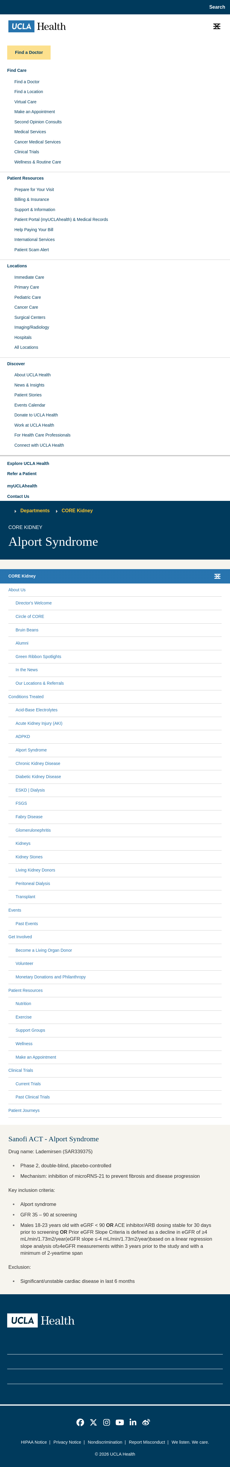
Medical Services (30, 131)
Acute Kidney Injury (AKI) (39, 723)
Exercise (24, 1017)
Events (14, 910)
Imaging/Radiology (31, 327)
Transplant (25, 896)
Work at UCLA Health (34, 425)
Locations (17, 265)
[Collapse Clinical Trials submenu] (220, 1070)
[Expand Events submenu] (120, 910)
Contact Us (18, 496)
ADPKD (23, 736)
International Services (34, 239)
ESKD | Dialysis (30, 790)
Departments (35, 510)
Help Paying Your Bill (33, 229)
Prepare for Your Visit (34, 189)
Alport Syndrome (31, 750)
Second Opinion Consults (38, 121)
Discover (16, 363)
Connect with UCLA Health (39, 445)
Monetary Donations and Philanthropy (51, 977)
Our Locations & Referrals (40, 683)
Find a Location (28, 91)
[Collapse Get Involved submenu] (220, 937)
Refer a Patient (22, 473)
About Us (17, 589)
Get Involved (20, 936)
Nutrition (23, 1003)
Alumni (22, 643)
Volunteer (24, 963)
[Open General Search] (215, 7)
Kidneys (23, 843)
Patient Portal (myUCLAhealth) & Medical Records (61, 219)
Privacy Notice (67, 1442)
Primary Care (26, 287)
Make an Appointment (34, 111)
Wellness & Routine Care (37, 162)
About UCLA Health (32, 374)
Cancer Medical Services (37, 142)
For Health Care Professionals (42, 435)
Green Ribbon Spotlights (38, 656)
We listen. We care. (190, 1442)
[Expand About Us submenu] (122, 590)
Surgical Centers (30, 317)
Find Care (17, 70)
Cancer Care (26, 307)
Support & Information (34, 209)
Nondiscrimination (105, 1442)
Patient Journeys (24, 1110)
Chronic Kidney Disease (38, 763)
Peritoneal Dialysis (33, 883)
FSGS (21, 803)
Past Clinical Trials (33, 1097)
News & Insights (29, 385)
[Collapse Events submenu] (220, 910)
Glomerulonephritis (33, 830)
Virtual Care (25, 101)
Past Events (27, 923)
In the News (27, 669)
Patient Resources (25, 178)
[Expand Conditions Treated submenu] (131, 696)
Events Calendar (30, 405)
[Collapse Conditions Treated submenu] (220, 696)
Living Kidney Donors (35, 870)
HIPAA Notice (34, 1442)
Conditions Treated (26, 696)
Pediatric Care (27, 297)
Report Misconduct (147, 1442)
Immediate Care (29, 277)
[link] (80, 1422)
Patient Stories (28, 394)
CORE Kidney (77, 510)
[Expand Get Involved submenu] (125, 937)
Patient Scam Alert (31, 249)
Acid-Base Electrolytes (37, 709)
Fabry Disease (29, 816)
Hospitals (23, 337)
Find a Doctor (27, 81)
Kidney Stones (29, 856)
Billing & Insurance (31, 199)
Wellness (24, 1043)
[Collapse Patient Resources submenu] (220, 990)
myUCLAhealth (22, 486)
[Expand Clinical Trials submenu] (126, 1070)
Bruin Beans (27, 630)
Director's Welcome (34, 603)
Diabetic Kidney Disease (38, 776)
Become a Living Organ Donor (44, 950)
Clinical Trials (26, 151)
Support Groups (30, 1030)
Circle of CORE (30, 616)
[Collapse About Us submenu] (220, 590)
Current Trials (28, 1083)
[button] (115, 463)
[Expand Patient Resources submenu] (131, 990)
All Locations (26, 347)
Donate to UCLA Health (36, 415)
